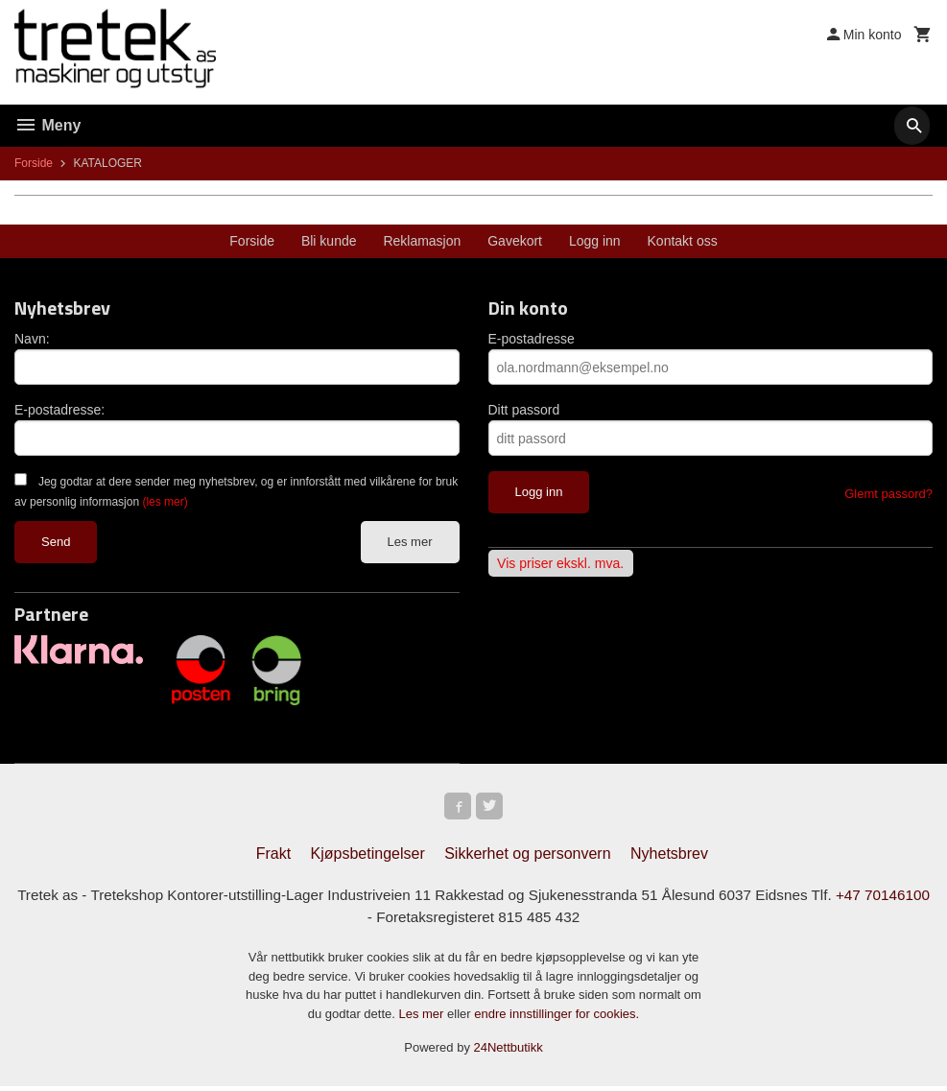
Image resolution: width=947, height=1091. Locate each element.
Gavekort (514, 241)
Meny (47, 125)
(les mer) (164, 502)
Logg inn (595, 241)
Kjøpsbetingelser (368, 857)
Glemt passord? (888, 493)
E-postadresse (531, 338)
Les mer (410, 541)
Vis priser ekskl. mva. (560, 563)
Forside (33, 163)
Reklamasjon (422, 241)
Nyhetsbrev (669, 857)
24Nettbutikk (508, 1053)
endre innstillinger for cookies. (556, 1018)
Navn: (32, 338)
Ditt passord (524, 409)
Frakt (273, 857)
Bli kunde (329, 241)
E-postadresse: (59, 409)
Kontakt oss (683, 241)
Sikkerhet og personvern (527, 857)
